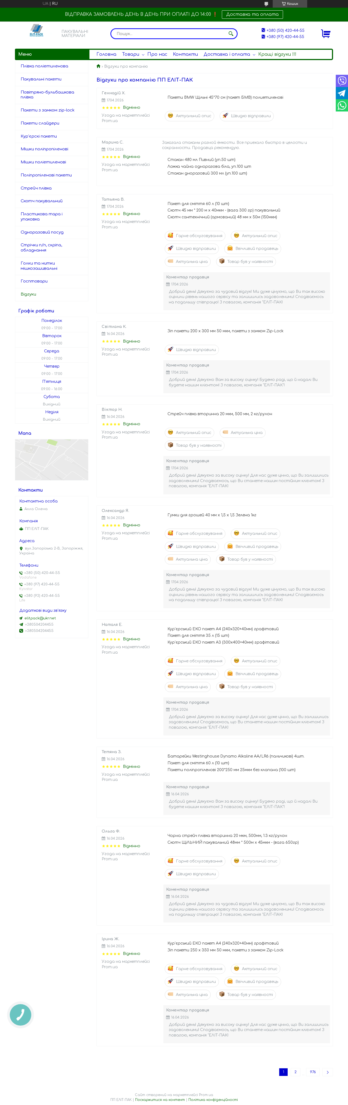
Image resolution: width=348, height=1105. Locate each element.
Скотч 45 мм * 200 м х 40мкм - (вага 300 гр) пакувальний (223, 210)
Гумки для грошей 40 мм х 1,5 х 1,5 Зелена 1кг (211, 515)
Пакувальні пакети (41, 79)
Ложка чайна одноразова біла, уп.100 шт (209, 166)
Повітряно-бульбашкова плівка (47, 95)
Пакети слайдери (40, 123)
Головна (106, 54)
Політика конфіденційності (213, 1100)
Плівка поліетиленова (44, 66)
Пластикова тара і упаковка (42, 217)
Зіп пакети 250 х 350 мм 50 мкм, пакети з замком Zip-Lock (225, 950)
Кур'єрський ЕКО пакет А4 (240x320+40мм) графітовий (223, 629)
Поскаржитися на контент (160, 1100)
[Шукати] (230, 33)
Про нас (157, 54)
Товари (130, 54)
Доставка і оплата (227, 54)
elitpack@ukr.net (40, 618)
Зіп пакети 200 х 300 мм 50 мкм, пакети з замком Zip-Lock (225, 331)
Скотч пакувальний (42, 201)
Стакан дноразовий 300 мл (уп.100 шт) (207, 173)
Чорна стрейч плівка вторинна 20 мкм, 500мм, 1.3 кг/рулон (227, 836)
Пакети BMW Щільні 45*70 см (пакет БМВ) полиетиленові (225, 97)
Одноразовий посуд (42, 232)
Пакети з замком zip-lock (47, 110)
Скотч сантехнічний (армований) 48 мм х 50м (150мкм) (222, 217)
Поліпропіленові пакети (46, 175)
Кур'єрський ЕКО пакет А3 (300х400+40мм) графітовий (223, 642)
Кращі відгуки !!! (277, 54)
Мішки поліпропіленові (44, 149)
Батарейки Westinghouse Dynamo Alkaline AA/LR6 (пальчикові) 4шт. (235, 756)
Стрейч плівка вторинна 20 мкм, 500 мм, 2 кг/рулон (219, 414)
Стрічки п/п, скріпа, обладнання (41, 248)
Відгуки (28, 294)
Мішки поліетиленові (43, 162)
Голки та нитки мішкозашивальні (39, 266)
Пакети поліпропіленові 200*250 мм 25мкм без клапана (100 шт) (231, 770)
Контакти (185, 54)
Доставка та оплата (252, 14)
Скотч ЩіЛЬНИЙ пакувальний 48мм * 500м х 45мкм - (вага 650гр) (233, 842)
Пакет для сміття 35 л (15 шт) (198, 636)
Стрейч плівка (36, 188)
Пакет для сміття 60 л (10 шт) (198, 204)
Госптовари (34, 281)
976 (313, 1072)
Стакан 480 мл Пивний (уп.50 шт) (201, 160)
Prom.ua (206, 1095)
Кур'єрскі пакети (39, 136)
